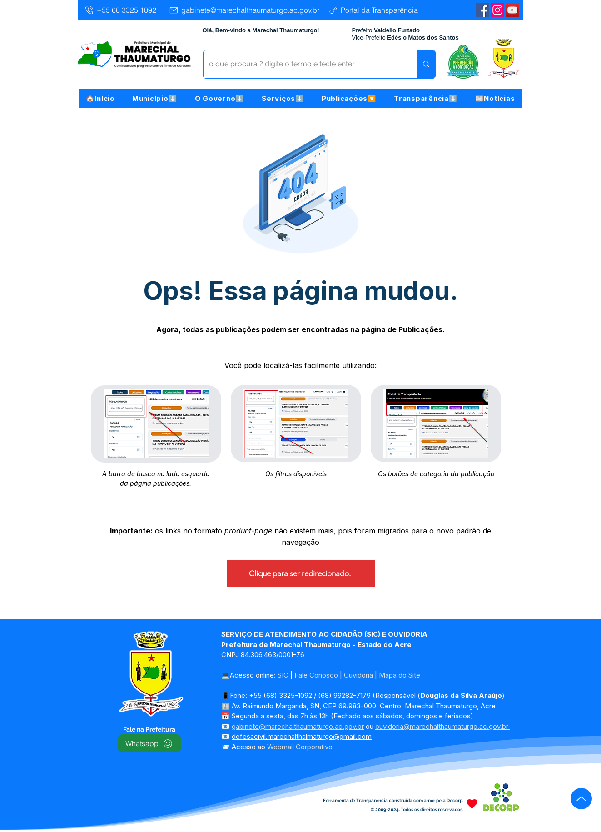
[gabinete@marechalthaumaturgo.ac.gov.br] (244, 10)
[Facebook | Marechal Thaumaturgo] (482, 10)
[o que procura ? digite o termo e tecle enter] (303, 64)
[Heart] (472, 803)
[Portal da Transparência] (373, 10)
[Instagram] (497, 10)
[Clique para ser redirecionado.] (301, 573)
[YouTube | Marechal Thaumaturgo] (512, 10)
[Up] (581, 798)
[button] (154, 98)
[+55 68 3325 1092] (120, 10)
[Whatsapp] (149, 743)
